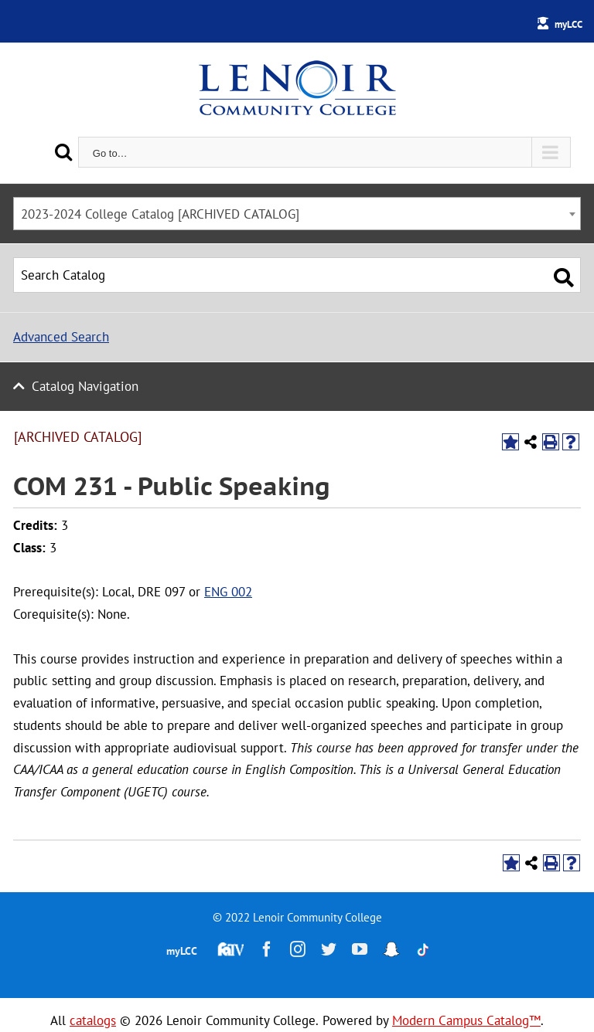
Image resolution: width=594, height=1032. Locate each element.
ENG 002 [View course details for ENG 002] (228, 591)
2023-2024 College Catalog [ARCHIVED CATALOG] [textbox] (160, 213)
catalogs (93, 1020)
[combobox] (297, 213)
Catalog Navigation (85, 386)
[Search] (63, 152)
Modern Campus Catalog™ (466, 1020)
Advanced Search (61, 336)
